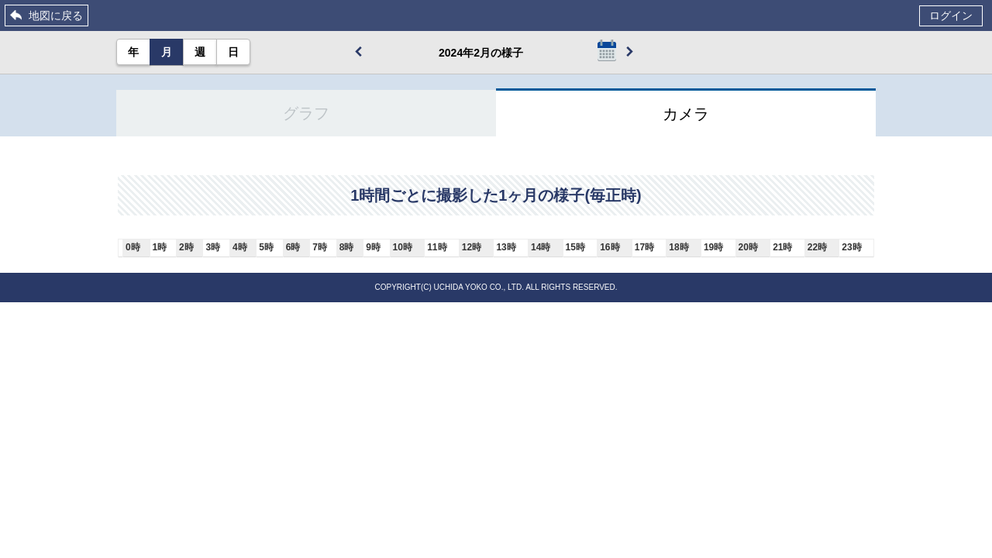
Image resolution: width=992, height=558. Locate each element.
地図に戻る (56, 15)
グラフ (306, 113)
